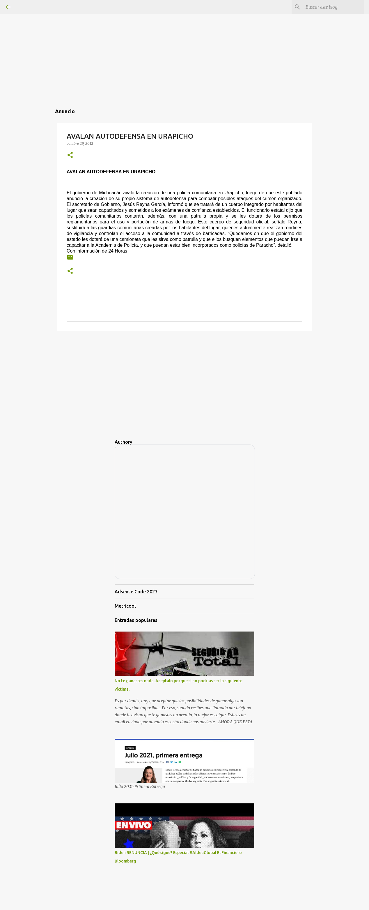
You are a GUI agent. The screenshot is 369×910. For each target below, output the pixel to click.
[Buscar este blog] (333, 7)
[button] (70, 155)
